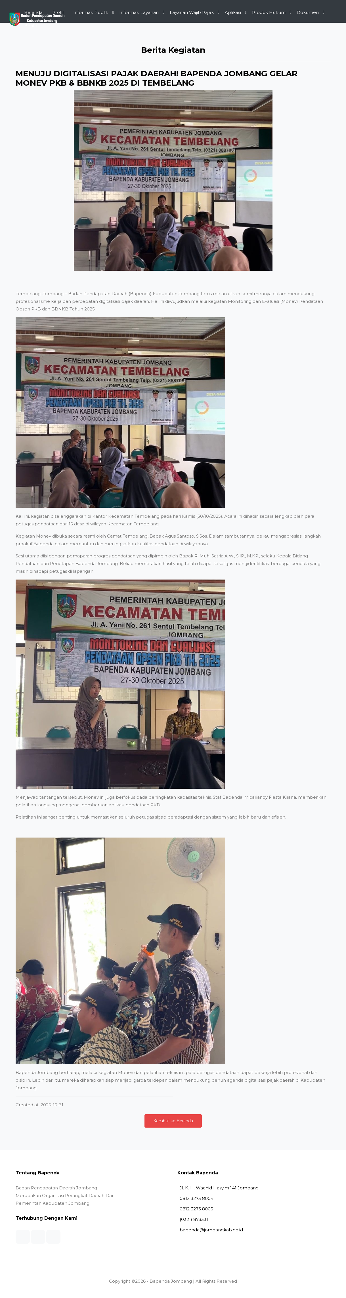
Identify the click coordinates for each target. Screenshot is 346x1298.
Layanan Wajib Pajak (192, 12)
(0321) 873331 (192, 1219)
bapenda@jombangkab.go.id (210, 1230)
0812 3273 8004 (195, 1198)
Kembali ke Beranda (173, 1120)
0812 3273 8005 (195, 1209)
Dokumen (308, 12)
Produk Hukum (269, 12)
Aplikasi (233, 12)
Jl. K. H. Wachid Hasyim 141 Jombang (218, 1188)
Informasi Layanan (139, 12)
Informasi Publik (90, 12)
